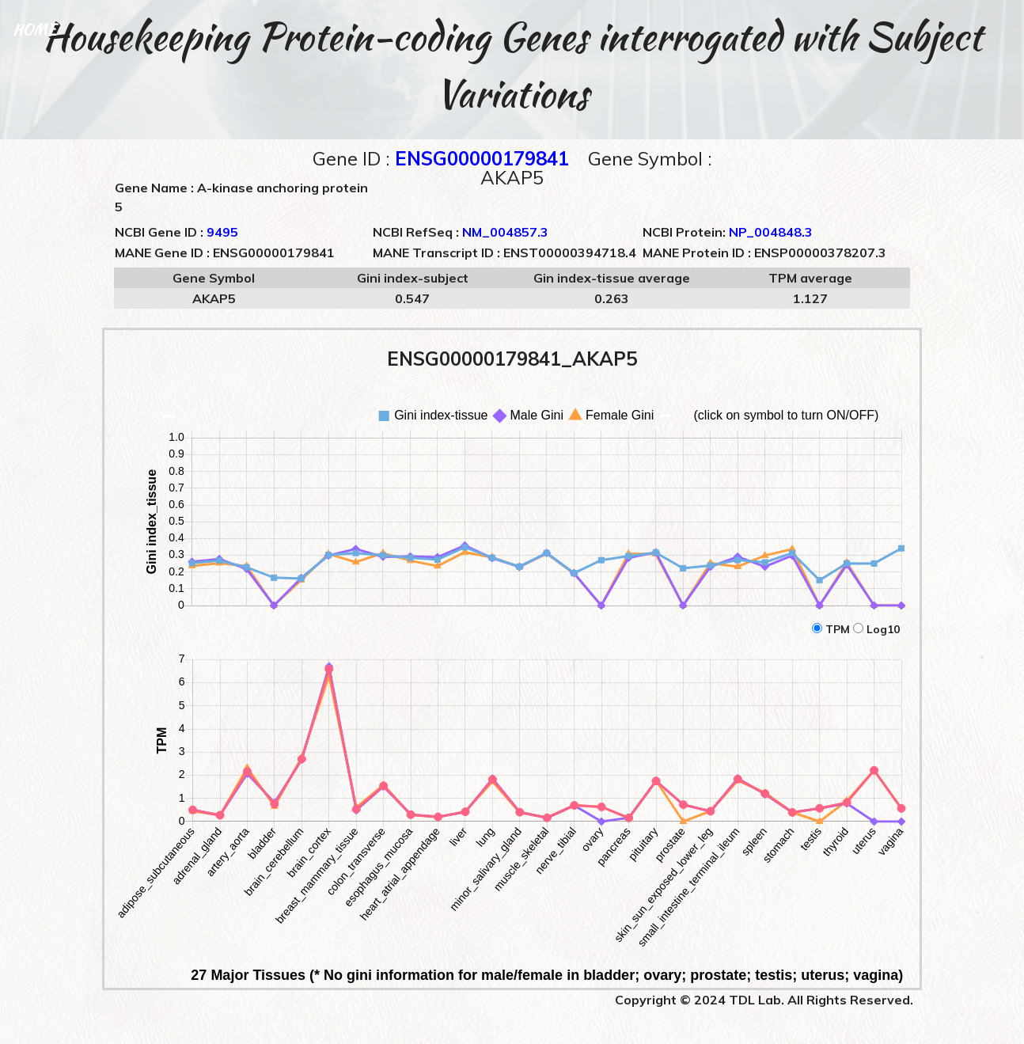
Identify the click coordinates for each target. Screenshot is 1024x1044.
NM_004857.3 (505, 232)
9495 (222, 232)
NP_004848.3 (771, 232)
